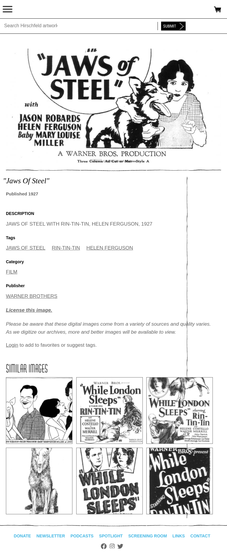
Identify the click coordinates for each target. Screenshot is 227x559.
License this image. (29, 310)
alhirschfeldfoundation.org (25, 9)
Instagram (112, 546)
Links (178, 536)
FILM (11, 272)
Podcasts (82, 536)
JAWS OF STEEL (26, 248)
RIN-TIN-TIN (66, 248)
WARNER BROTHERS (31, 296)
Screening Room (147, 536)
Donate (22, 536)
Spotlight (111, 536)
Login (12, 345)
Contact (200, 536)
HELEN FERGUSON (109, 248)
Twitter (120, 546)
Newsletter (50, 536)
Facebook (104, 546)
